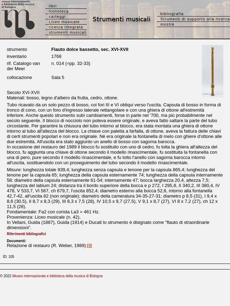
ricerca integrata (66, 27)
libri (53, 6)
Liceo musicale (64, 22)
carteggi (57, 16)
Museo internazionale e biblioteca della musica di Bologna (57, 276)
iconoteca (59, 11)
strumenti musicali (68, 32)
